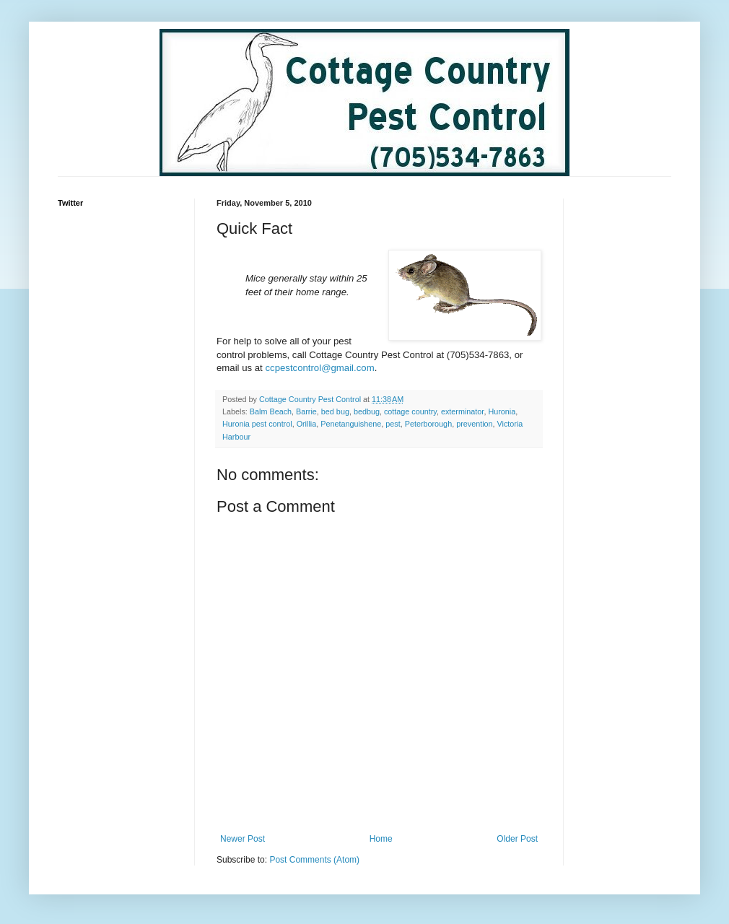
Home (381, 839)
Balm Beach (271, 411)
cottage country (410, 411)
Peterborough (428, 423)
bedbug (367, 411)
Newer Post (242, 839)
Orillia (307, 423)
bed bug (335, 411)
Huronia (501, 411)
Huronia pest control (257, 423)
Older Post (517, 839)
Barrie (306, 411)
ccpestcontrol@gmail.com (319, 367)
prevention (474, 423)
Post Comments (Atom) (314, 860)
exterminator (462, 411)
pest (392, 423)
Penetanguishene (350, 423)
